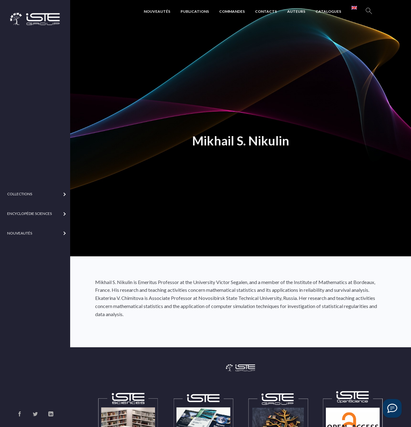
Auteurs (296, 11)
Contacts (266, 11)
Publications (195, 11)
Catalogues (328, 11)
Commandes (232, 11)
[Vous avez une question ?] (392, 408)
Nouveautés (157, 11)
